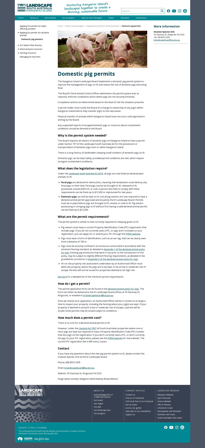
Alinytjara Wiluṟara (165, 394)
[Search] (143, 11)
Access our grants (133, 408)
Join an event (131, 404)
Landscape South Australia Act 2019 (86, 173)
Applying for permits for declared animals (34, 34)
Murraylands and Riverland (169, 411)
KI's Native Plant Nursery (31, 45)
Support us (130, 414)
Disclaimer (23, 427)
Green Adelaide (164, 401)
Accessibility (41, 427)
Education (125, 17)
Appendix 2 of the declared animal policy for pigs (113, 259)
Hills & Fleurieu (164, 404)
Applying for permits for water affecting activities (33, 27)
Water (111, 17)
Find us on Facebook (135, 398)
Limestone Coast (165, 408)
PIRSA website (133, 233)
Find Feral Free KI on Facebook (139, 401)
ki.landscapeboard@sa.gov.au (98, 295)
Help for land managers (91, 17)
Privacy (32, 427)
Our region (98, 403)
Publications (141, 17)
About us (34, 17)
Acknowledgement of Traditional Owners (103, 395)
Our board (98, 400)
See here (62, 276)
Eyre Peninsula (163, 398)
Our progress (99, 413)
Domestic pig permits (32, 39)
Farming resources (28, 53)
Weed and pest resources (31, 49)
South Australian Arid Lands (169, 417)
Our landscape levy (102, 410)
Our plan (97, 406)
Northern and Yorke (166, 414)
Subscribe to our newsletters (138, 411)
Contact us (130, 394)
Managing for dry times (30, 56)
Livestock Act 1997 (87, 328)
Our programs (68, 17)
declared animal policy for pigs (123, 288)
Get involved (50, 17)
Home (21, 17)
